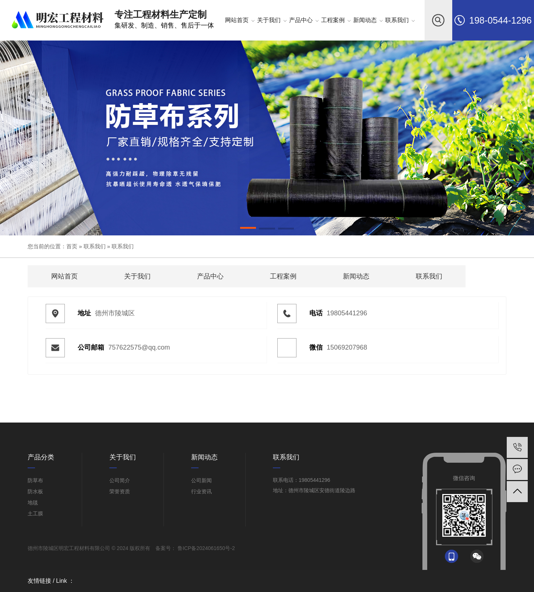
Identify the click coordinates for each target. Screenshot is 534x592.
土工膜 (35, 513)
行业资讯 (201, 491)
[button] (248, 229)
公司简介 (119, 480)
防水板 (35, 491)
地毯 (33, 502)
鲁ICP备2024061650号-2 (205, 548)
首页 (71, 246)
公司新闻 (201, 480)
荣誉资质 (119, 491)
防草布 (35, 480)
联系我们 (95, 246)
